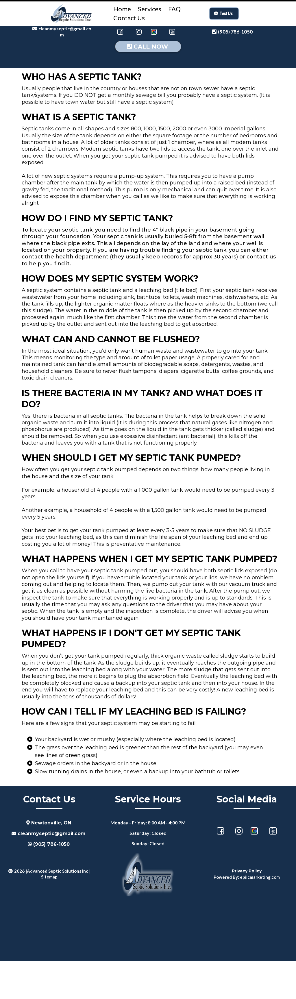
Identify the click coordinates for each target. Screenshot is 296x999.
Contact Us (129, 18)
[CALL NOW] (148, 84)
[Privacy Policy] (247, 908)
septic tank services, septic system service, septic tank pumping (148, 965)
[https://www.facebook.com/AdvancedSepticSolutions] (120, 32)
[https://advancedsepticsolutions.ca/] (72, 14)
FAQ (174, 9)
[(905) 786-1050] (233, 32)
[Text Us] (224, 13)
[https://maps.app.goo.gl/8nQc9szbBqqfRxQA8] (254, 868)
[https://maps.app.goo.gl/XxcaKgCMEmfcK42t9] (153, 32)
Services (149, 9)
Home (122, 9)
